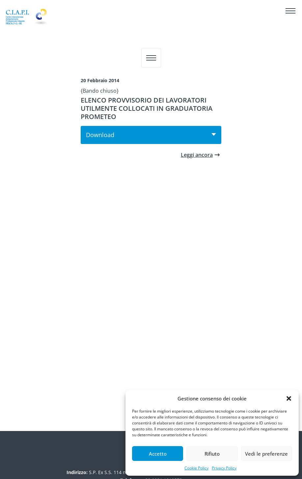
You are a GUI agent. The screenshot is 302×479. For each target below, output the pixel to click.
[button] (289, 398)
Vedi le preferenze (266, 453)
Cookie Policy (196, 468)
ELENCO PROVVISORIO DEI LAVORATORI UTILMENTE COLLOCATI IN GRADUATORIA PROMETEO (146, 108)
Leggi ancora (197, 154)
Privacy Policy (224, 468)
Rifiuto (212, 453)
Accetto (158, 453)
